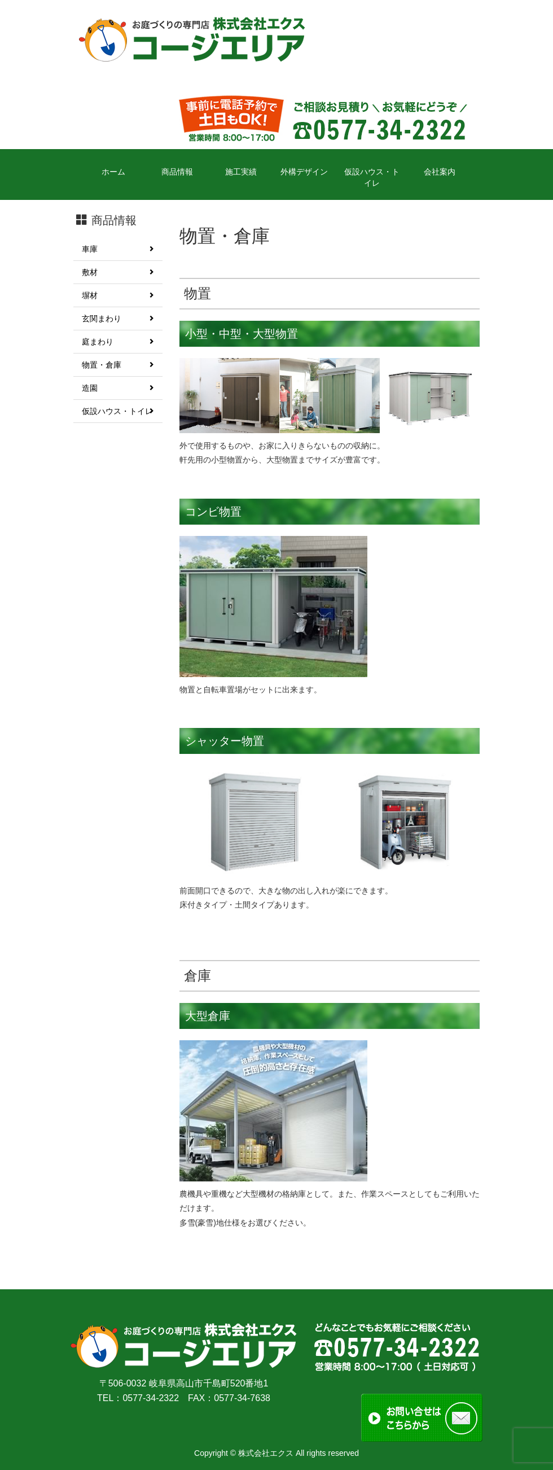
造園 (118, 387)
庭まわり (118, 341)
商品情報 (177, 171)
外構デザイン (304, 171)
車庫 (118, 249)
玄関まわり (118, 318)
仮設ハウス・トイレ (372, 177)
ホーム (113, 171)
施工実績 (241, 171)
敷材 (118, 272)
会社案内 (439, 171)
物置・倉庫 (118, 364)
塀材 (118, 295)
